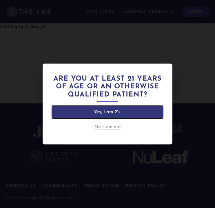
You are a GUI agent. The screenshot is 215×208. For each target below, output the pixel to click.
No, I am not (107, 127)
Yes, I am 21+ (107, 112)
